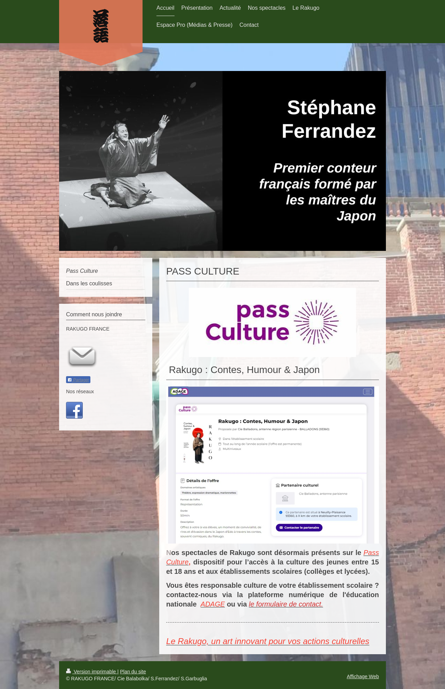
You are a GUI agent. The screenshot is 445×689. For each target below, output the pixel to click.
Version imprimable (92, 671)
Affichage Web (363, 676)
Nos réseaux (80, 391)
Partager (78, 380)
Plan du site (133, 671)
